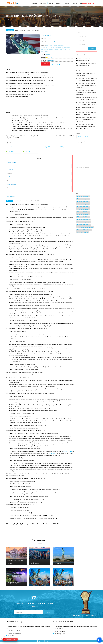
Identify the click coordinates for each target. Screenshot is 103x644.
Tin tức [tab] (18, 30)
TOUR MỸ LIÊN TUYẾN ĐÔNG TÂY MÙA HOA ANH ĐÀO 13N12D (16, 563)
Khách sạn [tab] (25, 30)
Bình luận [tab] (41, 202)
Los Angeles (10, 151)
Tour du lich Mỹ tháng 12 (83, 225)
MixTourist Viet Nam (84, 137)
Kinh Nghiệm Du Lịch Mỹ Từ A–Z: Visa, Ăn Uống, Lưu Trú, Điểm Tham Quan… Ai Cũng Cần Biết (86, 120)
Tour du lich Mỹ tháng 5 (83, 207)
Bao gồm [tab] (24, 202)
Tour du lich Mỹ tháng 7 (83, 212)
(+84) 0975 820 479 (90, 63)
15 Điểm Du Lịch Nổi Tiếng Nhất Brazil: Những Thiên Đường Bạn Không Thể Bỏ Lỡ (86, 103)
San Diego (26, 151)
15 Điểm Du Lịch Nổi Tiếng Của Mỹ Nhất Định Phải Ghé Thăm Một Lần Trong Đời (86, 79)
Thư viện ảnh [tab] (39, 30)
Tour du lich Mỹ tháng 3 (83, 202)
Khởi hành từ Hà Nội (82, 232)
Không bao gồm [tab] (33, 202)
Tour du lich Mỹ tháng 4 (83, 204)
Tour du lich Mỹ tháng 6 (83, 209)
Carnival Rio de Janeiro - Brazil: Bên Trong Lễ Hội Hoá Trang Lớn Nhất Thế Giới (86, 98)
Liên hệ (75, 3)
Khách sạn (58, 3)
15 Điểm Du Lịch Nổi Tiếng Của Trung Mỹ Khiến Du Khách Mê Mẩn (86, 114)
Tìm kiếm (92, 48)
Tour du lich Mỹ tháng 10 (83, 220)
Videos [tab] (32, 30)
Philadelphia (61, 147)
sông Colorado (47, 445)
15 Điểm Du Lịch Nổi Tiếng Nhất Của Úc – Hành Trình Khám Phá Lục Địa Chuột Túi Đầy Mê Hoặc (86, 85)
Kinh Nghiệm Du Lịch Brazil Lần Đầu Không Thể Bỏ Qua (85, 74)
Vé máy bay (67, 3)
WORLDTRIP (30, 642)
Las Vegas (26, 147)
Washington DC (45, 147)
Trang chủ (34, 3)
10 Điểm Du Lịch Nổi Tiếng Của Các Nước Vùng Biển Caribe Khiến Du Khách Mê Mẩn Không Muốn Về (85, 127)
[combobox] (86, 37)
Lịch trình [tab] (10, 202)
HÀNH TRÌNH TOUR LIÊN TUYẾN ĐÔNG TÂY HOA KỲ (15, 585)
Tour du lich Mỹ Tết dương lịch (85, 227)
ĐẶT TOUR (45, 64)
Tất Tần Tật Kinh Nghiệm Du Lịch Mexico (85, 109)
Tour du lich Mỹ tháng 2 (83, 199)
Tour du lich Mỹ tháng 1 (83, 197)
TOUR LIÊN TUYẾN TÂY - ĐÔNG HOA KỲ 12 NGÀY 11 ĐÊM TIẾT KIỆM (62, 584)
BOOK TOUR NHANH (87, 3)
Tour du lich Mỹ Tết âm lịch (84, 230)
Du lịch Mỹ (43, 3)
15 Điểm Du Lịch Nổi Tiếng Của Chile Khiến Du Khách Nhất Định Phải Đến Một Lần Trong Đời (86, 92)
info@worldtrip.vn (80, 60)
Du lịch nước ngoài (80, 63)
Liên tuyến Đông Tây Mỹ (37, 585)
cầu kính (67, 453)
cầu (52, 455)
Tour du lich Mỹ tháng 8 (83, 215)
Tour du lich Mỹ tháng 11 (83, 222)
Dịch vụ (51, 3)
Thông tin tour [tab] (10, 30)
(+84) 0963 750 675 (87, 58)
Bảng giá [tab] (17, 202)
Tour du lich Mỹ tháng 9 (83, 217)
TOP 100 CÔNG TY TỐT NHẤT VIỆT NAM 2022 (86, 617)
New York (21, 19)
